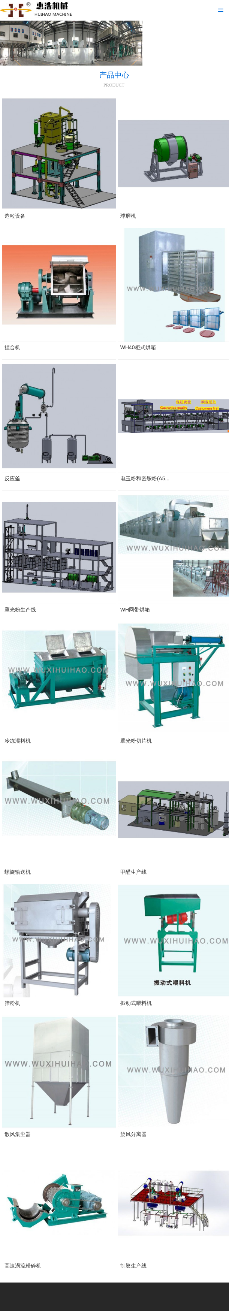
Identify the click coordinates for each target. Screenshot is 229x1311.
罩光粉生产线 (20, 610)
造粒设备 (14, 216)
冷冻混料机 (17, 741)
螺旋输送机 (17, 872)
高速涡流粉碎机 (22, 1266)
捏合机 (12, 347)
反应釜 (12, 478)
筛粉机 (12, 1003)
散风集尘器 (17, 1134)
